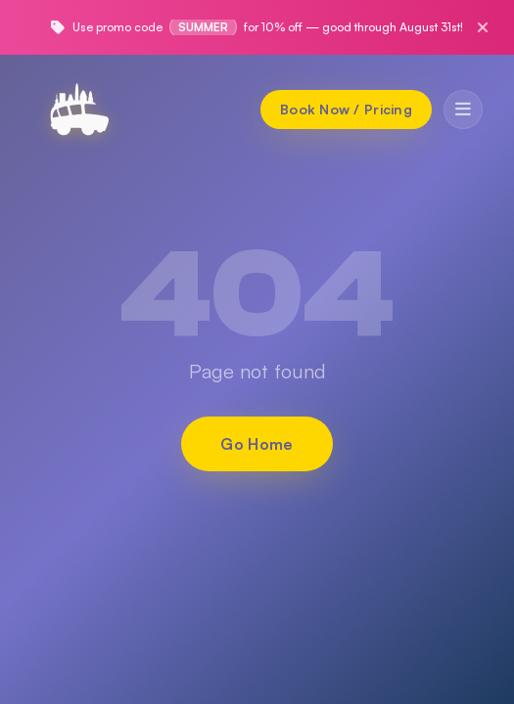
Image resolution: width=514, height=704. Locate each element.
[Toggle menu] (463, 109)
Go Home (256, 444)
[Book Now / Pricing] (346, 109)
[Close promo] (482, 27)
